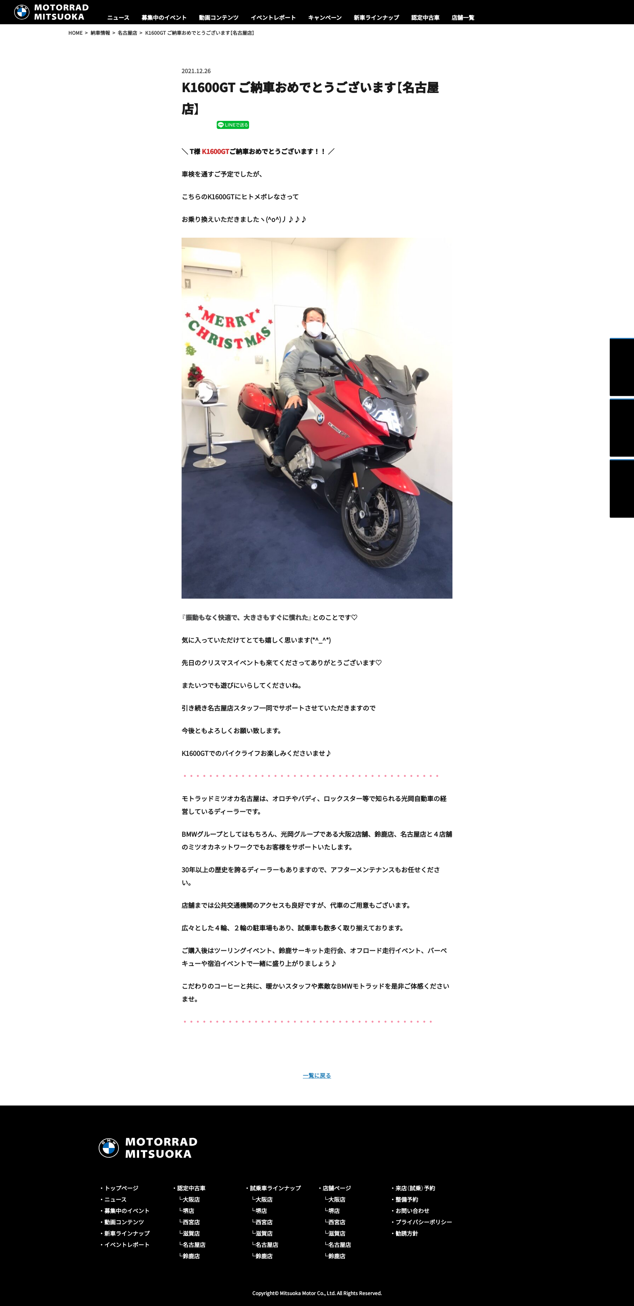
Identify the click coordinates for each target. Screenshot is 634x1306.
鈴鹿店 (191, 1256)
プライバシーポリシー (423, 1222)
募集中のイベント (164, 17)
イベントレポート (273, 17)
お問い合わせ (412, 1211)
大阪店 (191, 1199)
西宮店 (191, 1222)
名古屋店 (194, 1245)
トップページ (121, 1188)
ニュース (118, 17)
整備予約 (406, 1199)
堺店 (188, 1211)
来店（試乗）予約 (415, 1188)
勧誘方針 (406, 1233)
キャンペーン (325, 17)
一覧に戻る (317, 1075)
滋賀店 (191, 1233)
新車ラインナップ (376, 17)
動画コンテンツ (219, 17)
